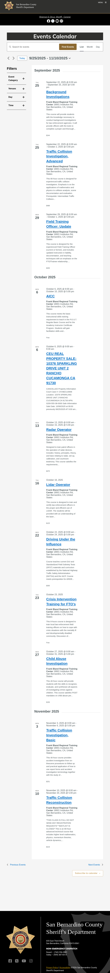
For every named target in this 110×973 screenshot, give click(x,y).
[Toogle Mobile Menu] (102, 2)
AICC (50, 296)
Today (22, 58)
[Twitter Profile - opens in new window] (53, 21)
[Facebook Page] (10, 961)
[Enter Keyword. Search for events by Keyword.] (33, 46)
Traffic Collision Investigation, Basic (59, 735)
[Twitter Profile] (16, 961)
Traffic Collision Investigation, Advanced (59, 156)
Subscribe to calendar (86, 873)
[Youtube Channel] (24, 961)
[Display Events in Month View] (90, 46)
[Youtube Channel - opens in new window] (57, 21)
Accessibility (65, 967)
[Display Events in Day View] (98, 46)
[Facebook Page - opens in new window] (49, 21)
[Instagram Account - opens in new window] (61, 21)
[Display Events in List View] (82, 46)
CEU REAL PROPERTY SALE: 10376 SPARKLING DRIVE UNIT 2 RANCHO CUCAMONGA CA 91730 (61, 368)
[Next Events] (13, 58)
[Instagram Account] (31, 961)
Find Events (68, 47)
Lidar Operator (58, 485)
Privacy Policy (52, 967)
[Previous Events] (8, 58)
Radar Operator (59, 430)
